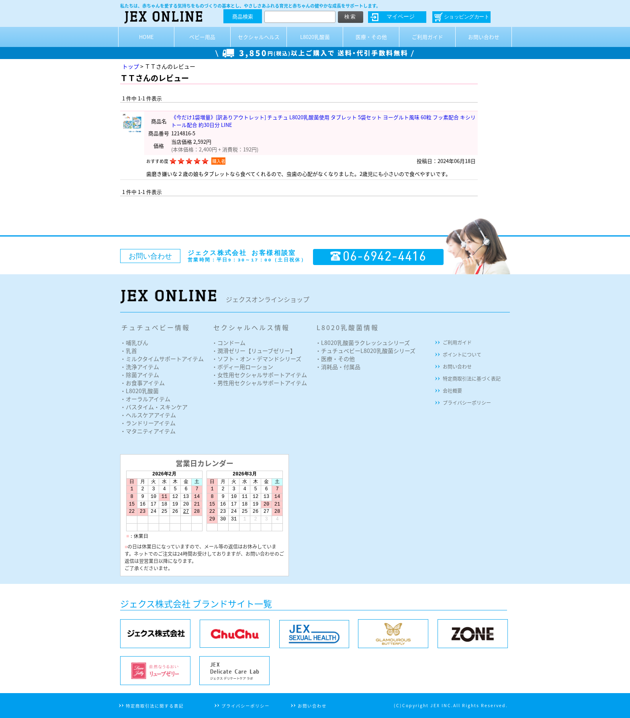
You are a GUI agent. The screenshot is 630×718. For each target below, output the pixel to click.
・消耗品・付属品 (337, 367)
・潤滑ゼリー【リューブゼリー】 (254, 351)
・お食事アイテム (142, 383)
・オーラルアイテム (145, 399)
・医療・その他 (335, 359)
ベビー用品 (202, 37)
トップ (130, 66)
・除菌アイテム (139, 375)
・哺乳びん (134, 343)
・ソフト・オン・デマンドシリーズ (256, 359)
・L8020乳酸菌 (139, 391)
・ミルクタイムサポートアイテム (162, 359)
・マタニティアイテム (148, 431)
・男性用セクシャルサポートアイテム (259, 383)
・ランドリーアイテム (148, 423)
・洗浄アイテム (139, 367)
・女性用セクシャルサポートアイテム (259, 375)
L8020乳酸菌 (315, 37)
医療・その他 (371, 37)
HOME (146, 37)
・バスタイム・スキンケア (154, 407)
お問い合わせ (483, 37)
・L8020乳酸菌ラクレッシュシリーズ (362, 343)
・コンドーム (228, 343)
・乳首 (128, 351)
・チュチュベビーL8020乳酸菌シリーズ (365, 351)
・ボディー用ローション (242, 367)
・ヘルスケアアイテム (148, 415)
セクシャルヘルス (259, 37)
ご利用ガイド (427, 37)
